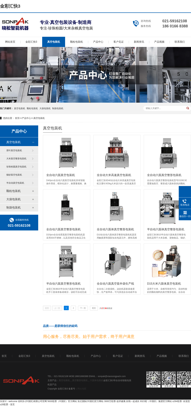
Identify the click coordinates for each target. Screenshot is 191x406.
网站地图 (81, 388)
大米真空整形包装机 (16, 158)
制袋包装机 (57, 108)
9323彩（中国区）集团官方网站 (156, 401)
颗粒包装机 (76, 41)
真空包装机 (53, 41)
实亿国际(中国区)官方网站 (90, 401)
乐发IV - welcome (8, 401)
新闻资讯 (139, 41)
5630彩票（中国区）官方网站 (62, 401)
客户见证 (118, 41)
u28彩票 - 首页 (7, 404)
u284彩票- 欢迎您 (181, 401)
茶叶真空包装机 (14, 150)
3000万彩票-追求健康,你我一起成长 (121, 401)
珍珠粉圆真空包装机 (16, 166)
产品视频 (159, 41)
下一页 (83, 308)
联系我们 (180, 41)
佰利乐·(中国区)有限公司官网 (32, 401)
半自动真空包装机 (15, 183)
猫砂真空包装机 (14, 174)
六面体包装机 (96, 380)
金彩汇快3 (10, 6)
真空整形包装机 (80, 380)
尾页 (94, 308)
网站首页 (10, 41)
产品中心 (98, 41)
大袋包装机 (45, 108)
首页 (17, 118)
